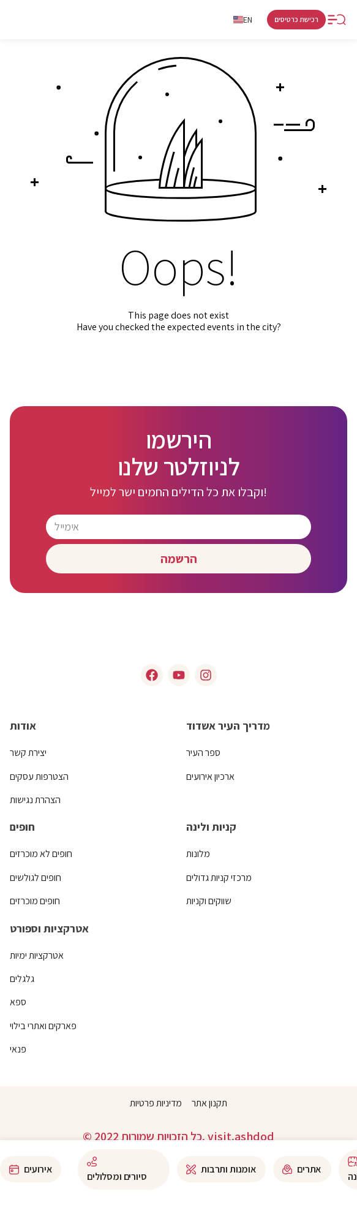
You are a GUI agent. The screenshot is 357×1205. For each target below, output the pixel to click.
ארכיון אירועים (210, 776)
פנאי (18, 1049)
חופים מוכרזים (35, 900)
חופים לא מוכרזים (41, 853)
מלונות (198, 853)
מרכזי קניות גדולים (219, 877)
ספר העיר (203, 752)
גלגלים (22, 978)
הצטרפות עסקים (39, 776)
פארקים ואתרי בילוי (43, 1025)
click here (178, 366)
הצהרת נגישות (35, 799)
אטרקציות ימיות (37, 955)
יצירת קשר (28, 752)
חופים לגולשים (35, 877)
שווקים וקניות (208, 900)
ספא (18, 1001)
